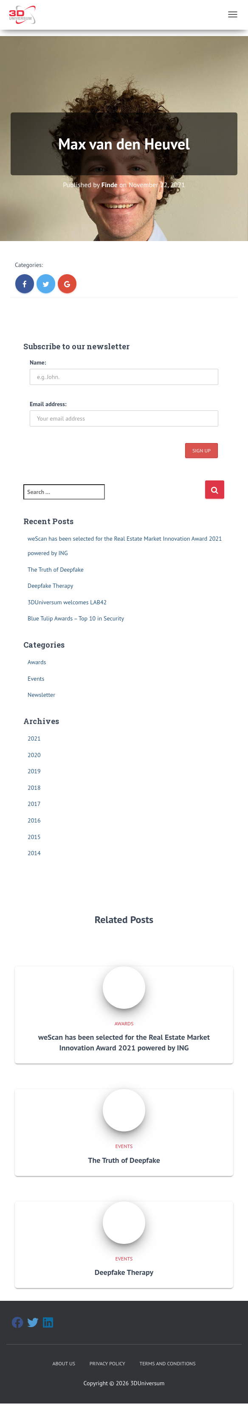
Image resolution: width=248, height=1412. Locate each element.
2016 (34, 820)
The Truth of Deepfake (56, 569)
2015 (34, 837)
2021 (34, 738)
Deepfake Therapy (50, 586)
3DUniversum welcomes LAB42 (67, 602)
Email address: (48, 404)
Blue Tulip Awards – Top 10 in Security (76, 618)
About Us (63, 1363)
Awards (37, 662)
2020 (34, 755)
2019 (34, 771)
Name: (38, 362)
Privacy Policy (107, 1363)
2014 (34, 853)
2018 (34, 788)
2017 (34, 804)
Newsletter (41, 695)
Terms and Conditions (168, 1363)
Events (36, 678)
